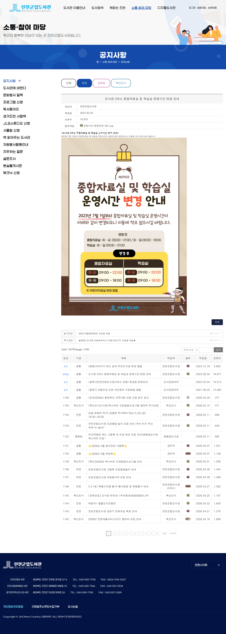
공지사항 (9, 81)
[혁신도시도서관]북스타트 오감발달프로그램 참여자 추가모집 (123, 405)
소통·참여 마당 (141, 7)
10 (157, 533)
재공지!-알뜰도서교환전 (102, 503)
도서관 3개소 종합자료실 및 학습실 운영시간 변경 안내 (119, 374)
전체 (68, 83)
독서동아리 (11, 109)
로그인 (192, 8)
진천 (84, 83)
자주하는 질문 (13, 151)
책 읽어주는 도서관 (16, 137)
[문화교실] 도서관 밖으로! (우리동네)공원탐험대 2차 (118, 495)
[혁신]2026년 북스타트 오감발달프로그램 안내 (115, 461)
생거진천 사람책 (14, 116)
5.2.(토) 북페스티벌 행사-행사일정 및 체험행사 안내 (118, 486)
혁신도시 (121, 83)
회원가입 (201, 8)
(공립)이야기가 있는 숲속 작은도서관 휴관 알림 (115, 366)
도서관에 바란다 (14, 88)
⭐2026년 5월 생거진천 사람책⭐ (107, 446)
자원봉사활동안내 (15, 144)
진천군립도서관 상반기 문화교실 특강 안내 (112, 511)
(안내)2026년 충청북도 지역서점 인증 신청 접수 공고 (118, 397)
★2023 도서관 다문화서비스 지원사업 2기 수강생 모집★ (107, 340)
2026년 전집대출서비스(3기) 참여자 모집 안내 (114, 519)
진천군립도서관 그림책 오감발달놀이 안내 (112, 469)
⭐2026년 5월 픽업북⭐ (102, 454)
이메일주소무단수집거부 (45, 606)
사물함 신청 (11, 130)
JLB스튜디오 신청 (16, 123)
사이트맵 (212, 8)
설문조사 (9, 158)
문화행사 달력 (13, 95)
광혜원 (101, 83)
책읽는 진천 (117, 7)
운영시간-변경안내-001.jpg (96, 125)
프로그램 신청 (13, 102)
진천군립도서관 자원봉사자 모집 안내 (109, 477)
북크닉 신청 (11, 173)
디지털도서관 (166, 7)
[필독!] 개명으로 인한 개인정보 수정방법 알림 (114, 390)
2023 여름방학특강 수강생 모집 (94, 333)
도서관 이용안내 (74, 7)
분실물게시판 (12, 165)
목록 (217, 322)
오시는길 (73, 606)
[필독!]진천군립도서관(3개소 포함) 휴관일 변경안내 (118, 382)
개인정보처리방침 (13, 606)
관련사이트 (201, 565)
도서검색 (97, 7)
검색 (218, 349)
